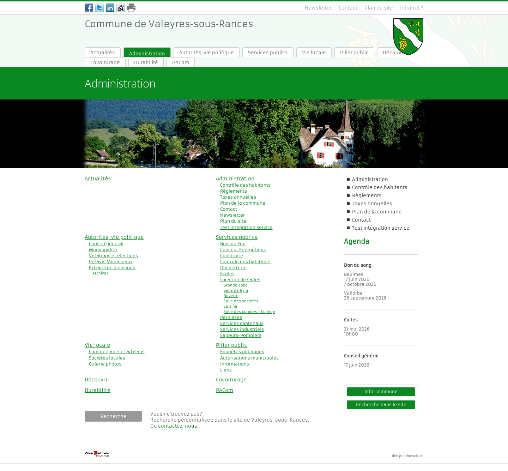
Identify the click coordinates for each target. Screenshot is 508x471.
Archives (100, 273)
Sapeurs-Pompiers (240, 335)
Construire (231, 255)
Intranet (409, 8)
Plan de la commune (242, 203)
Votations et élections (113, 255)
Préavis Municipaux (111, 261)
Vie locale (314, 53)
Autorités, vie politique (206, 53)
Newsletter (318, 8)
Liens (226, 370)
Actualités (102, 53)
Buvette (231, 296)
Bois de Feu (233, 243)
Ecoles (227, 273)
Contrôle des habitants (245, 185)
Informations (234, 364)
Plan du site (378, 8)
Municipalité (103, 249)
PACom (180, 63)
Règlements (233, 191)
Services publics (268, 53)
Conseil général (106, 243)
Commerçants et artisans (117, 351)
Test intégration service (246, 227)
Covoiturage (105, 63)
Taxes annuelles (238, 197)
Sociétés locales (107, 358)
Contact (348, 8)
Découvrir (97, 379)
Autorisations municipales (249, 358)
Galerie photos (105, 364)
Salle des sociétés (241, 301)
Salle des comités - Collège (249, 311)
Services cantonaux (242, 323)
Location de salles (240, 279)
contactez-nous (177, 426)
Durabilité (146, 63)
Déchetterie (233, 267)
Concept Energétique (243, 249)
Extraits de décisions (112, 267)
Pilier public (354, 53)
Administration (147, 54)
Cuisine (230, 306)
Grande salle (236, 285)
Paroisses (231, 317)
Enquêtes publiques (242, 351)
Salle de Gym (236, 290)
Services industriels (242, 329)
